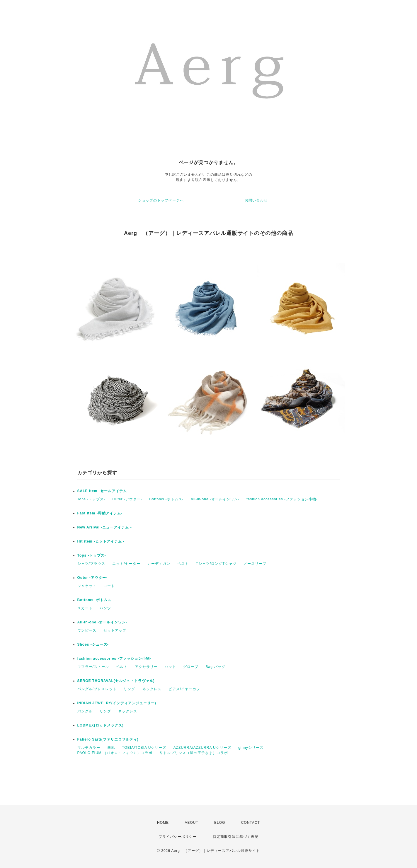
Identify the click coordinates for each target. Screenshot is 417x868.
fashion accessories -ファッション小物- (282, 499)
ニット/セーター (126, 564)
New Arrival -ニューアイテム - (104, 527)
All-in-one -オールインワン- (215, 499)
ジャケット (86, 586)
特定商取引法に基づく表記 (235, 837)
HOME (163, 823)
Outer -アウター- (127, 499)
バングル (85, 711)
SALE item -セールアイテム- (102, 491)
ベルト (121, 667)
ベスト (183, 564)
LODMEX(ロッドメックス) (100, 725)
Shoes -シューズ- (93, 644)
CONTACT (250, 823)
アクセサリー (146, 667)
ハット (170, 667)
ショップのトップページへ (161, 200)
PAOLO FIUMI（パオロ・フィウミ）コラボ (114, 753)
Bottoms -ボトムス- (166, 499)
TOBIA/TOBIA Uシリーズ (144, 748)
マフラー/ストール (93, 667)
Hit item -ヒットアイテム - (101, 541)
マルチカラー (88, 748)
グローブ (190, 667)
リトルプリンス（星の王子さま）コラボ (193, 753)
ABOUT (191, 823)
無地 (111, 748)
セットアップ (114, 630)
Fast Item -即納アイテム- (99, 513)
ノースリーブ (255, 564)
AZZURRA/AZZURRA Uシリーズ (202, 748)
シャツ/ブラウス (91, 564)
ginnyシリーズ (250, 748)
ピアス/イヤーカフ (184, 689)
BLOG (219, 823)
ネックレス (151, 689)
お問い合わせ (256, 200)
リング (129, 689)
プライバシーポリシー (178, 837)
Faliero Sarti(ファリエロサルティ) (108, 739)
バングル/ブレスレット (97, 689)
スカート (85, 608)
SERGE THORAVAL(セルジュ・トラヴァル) (116, 681)
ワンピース (86, 630)
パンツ (105, 608)
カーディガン (158, 564)
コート (109, 586)
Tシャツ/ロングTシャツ (216, 564)
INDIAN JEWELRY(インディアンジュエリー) (116, 703)
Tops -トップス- (91, 499)
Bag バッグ (216, 667)
